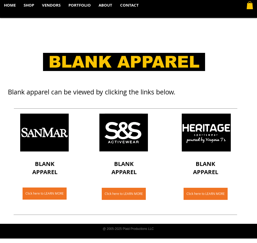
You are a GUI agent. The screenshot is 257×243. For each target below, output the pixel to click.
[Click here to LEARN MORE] (45, 194)
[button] (250, 5)
